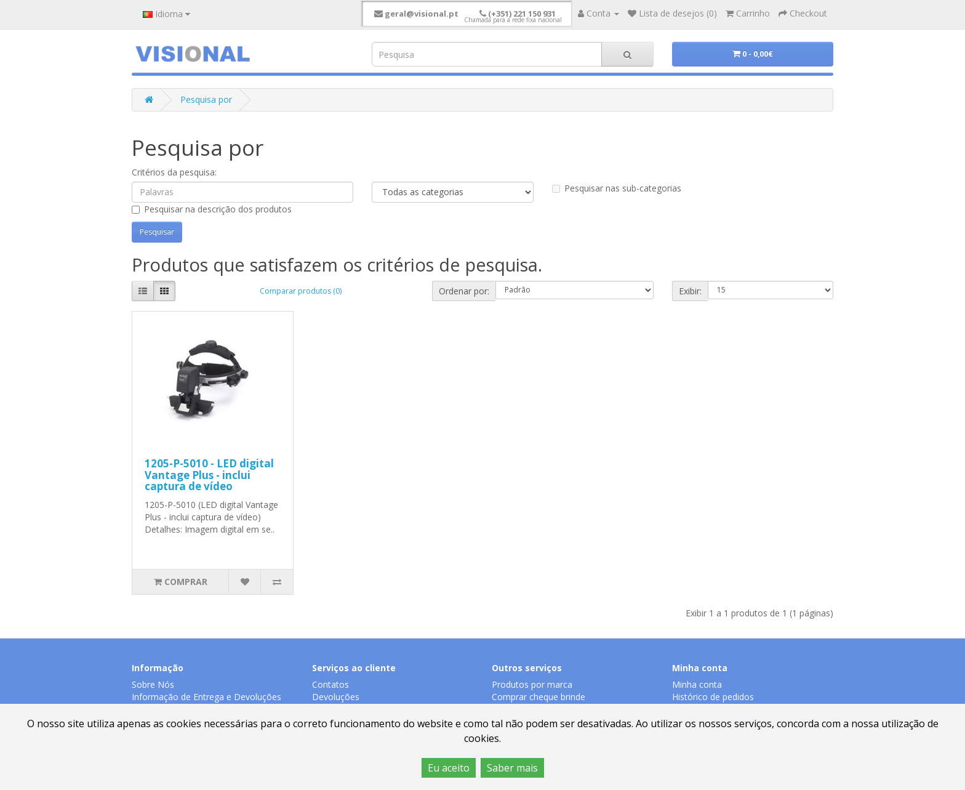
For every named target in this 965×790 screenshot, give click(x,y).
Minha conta (697, 684)
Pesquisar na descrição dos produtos (212, 209)
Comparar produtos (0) (301, 291)
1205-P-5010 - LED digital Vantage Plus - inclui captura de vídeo (209, 474)
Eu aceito (449, 768)
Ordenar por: (464, 291)
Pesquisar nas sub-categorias (616, 188)
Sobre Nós (153, 684)
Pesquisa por (206, 99)
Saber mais (512, 768)
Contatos (330, 684)
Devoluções (335, 697)
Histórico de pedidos (713, 697)
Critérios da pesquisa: (174, 172)
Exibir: (690, 291)
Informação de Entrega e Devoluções (206, 697)
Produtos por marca (532, 684)
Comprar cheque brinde (538, 697)
